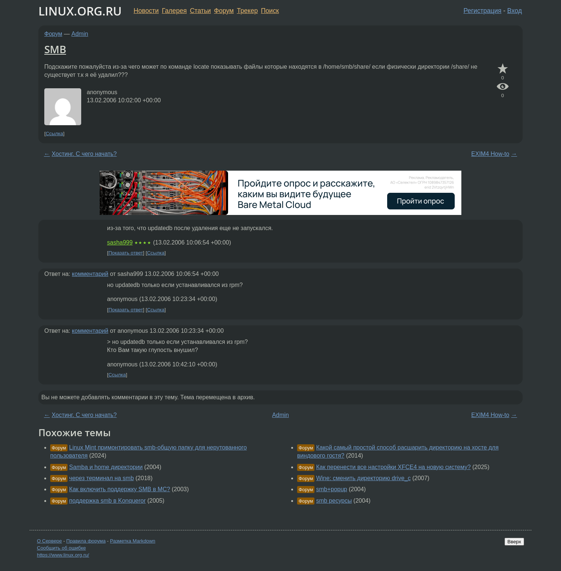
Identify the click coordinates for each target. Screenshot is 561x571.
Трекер (247, 10)
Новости (146, 10)
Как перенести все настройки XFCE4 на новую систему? (393, 467)
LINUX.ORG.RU (80, 11)
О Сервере (49, 541)
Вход (514, 10)
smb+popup (331, 489)
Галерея (174, 10)
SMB (55, 49)
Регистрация (483, 10)
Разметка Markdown (132, 541)
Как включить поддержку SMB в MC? (119, 489)
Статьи (200, 10)
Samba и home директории (105, 467)
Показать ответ (126, 253)
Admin (80, 34)
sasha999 (119, 242)
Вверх (514, 541)
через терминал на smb (101, 478)
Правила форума (86, 541)
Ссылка (54, 133)
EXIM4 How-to (490, 154)
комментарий (90, 274)
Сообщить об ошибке (61, 548)
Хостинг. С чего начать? (84, 154)
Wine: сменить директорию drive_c (363, 478)
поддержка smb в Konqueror (107, 501)
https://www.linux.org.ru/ (63, 555)
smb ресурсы (334, 501)
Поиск (270, 10)
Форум (224, 10)
